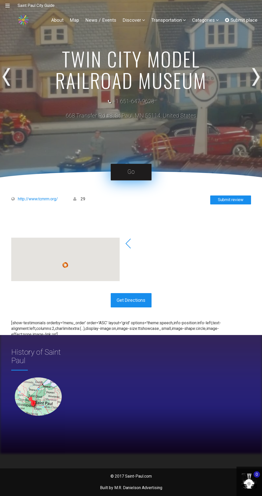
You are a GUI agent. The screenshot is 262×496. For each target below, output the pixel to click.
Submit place (241, 20)
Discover (133, 20)
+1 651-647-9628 (133, 101)
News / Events (100, 20)
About (57, 20)
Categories (205, 20)
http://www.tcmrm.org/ (38, 199)
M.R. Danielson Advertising (138, 487)
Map (74, 20)
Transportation (168, 20)
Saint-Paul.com (138, 476)
